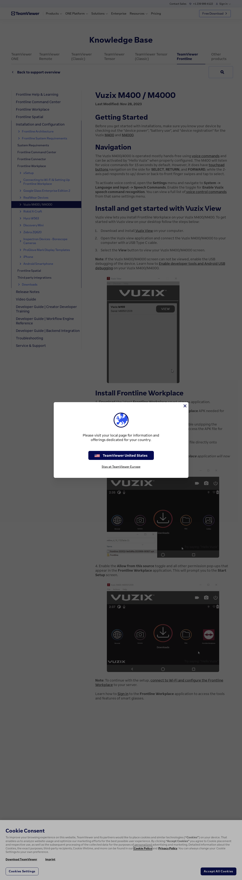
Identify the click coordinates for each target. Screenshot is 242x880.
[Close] (184, 406)
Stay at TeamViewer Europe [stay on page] (121, 467)
